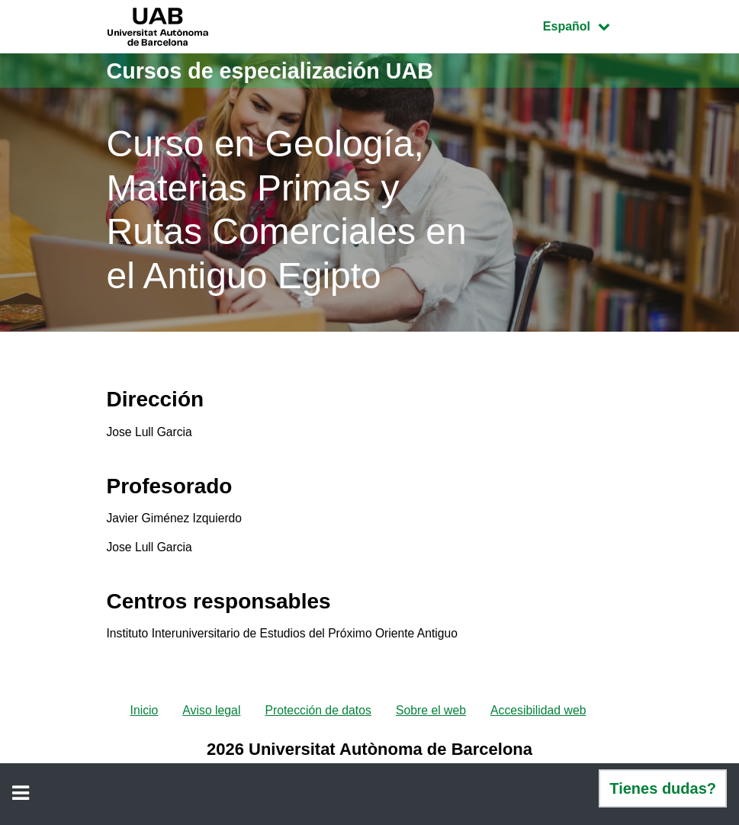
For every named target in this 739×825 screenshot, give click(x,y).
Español (587, 25)
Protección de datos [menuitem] (317, 715)
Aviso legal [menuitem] (210, 715)
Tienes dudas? (662, 788)
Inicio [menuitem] (141, 715)
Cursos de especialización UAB (277, 70)
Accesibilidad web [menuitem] (540, 715)
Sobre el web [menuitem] (431, 715)
